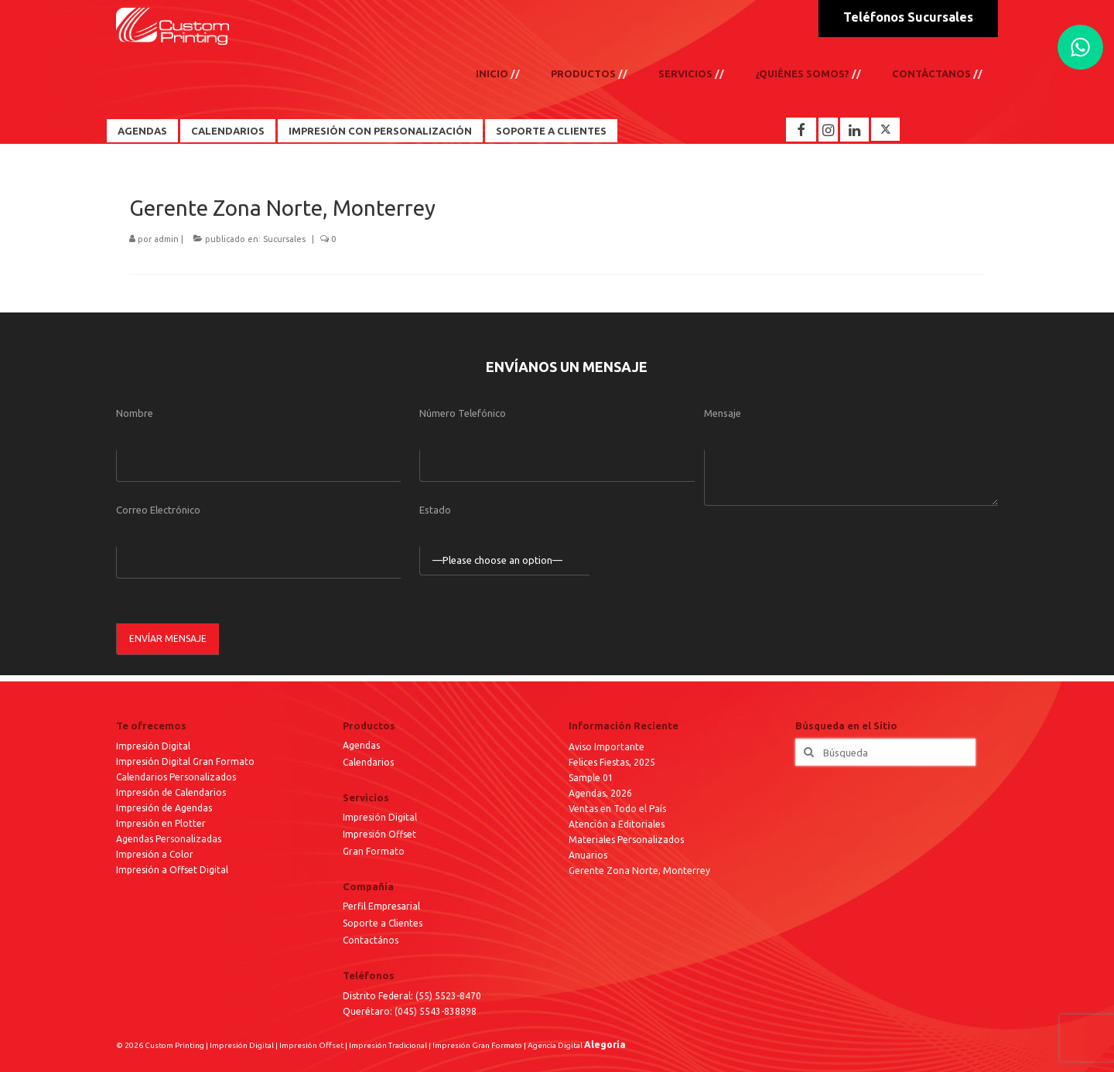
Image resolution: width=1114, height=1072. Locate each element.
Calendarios (228, 130)
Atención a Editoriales (617, 824)
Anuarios (588, 855)
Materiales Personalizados (626, 840)
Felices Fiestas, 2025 (612, 762)
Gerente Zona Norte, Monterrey (639, 870)
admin (166, 239)
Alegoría (605, 1045)
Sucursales (284, 239)
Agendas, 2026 (600, 793)
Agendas (142, 130)
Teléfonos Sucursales (908, 17)
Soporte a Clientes (551, 130)
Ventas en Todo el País (617, 809)
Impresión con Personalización (380, 130)
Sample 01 (591, 778)
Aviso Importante (606, 747)
